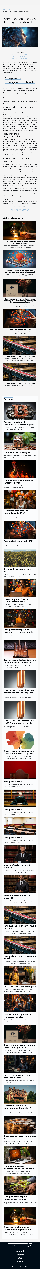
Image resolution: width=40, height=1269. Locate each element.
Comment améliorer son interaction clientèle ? (16, 511)
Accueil (3, 9)
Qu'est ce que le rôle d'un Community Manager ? (16, 600)
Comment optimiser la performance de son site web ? (19, 1167)
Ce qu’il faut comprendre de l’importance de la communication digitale (18, 1017)
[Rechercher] (18, 1245)
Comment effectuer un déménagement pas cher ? (17, 1106)
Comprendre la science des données (19, 54)
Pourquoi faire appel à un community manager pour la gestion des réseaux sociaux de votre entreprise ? (19, 633)
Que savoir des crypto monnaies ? (20, 1137)
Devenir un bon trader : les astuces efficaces (17, 1076)
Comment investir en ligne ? (17, 452)
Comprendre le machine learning (19, 58)
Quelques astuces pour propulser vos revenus (15, 1197)
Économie (20, 1251)
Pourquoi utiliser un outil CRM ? (20, 329)
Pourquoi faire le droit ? (15, 781)
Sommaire (20, 52)
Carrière (20, 1254)
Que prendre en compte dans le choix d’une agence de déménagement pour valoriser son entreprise (20, 301)
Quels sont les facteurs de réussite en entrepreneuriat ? (20, 243)
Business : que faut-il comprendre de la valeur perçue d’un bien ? (20, 424)
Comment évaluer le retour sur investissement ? (19, 481)
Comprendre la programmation (19, 56)
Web (20, 1258)
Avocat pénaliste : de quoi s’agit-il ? (17, 866)
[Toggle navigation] (4, 2)
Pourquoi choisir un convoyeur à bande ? (20, 356)
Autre (8, 9)
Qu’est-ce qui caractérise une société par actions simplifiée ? (19, 691)
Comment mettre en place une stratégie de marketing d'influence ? (20, 271)
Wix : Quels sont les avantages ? (20, 986)
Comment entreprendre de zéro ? (17, 570)
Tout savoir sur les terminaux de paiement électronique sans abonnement (20, 662)
